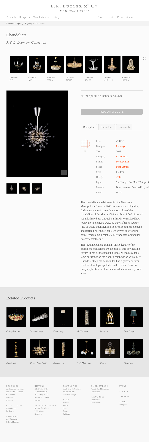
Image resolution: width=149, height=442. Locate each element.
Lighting (19, 23)
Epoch (103, 363)
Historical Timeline (42, 397)
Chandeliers (122, 156)
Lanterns (104, 331)
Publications (39, 411)
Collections (10, 394)
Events (110, 17)
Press (120, 17)
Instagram (123, 405)
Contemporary (59, 363)
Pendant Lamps (36, 331)
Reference (38, 414)
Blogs (65, 408)
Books (65, 411)
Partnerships (95, 400)
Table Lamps (129, 331)
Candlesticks (11, 363)
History (56, 17)
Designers (24, 17)
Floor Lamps (58, 331)
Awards (65, 405)
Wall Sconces (82, 331)
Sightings (66, 414)
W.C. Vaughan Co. (42, 394)
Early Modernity (84, 363)
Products (11, 17)
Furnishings (10, 397)
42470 (119, 177)
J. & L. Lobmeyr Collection (26, 42)
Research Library (46, 405)
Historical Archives (42, 408)
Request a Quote (112, 112)
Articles (66, 403)
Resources (97, 397)
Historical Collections (14, 392)
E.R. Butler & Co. (41, 389)
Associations (95, 403)
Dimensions (106, 127)
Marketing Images (69, 394)
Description (89, 127)
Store (101, 17)
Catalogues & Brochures (72, 389)
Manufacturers (41, 17)
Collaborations (11, 419)
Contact (130, 17)
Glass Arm (128, 363)
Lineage (38, 400)
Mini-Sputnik (122, 166)
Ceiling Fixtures (13, 331)
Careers (124, 397)
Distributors (99, 386)
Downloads (124, 127)
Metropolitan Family (39, 363)
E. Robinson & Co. (42, 392)
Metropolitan (122, 161)
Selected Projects (12, 422)
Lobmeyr (120, 146)
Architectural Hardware (15, 389)
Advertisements (68, 392)
